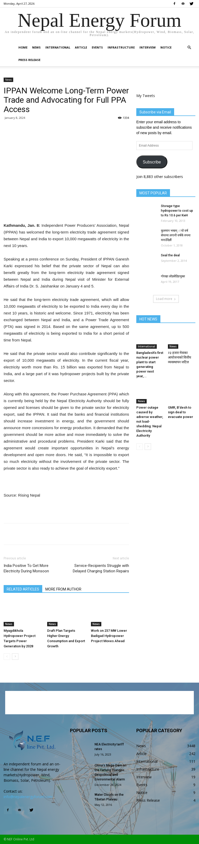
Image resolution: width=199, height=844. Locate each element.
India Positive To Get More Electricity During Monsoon (26, 568)
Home (22, 47)
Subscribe (152, 162)
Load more (166, 299)
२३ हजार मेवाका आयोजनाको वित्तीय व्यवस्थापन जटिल (179, 357)
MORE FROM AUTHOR (63, 589)
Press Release (29, 60)
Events (97, 47)
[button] (189, 47)
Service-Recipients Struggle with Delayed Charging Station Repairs (101, 568)
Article (81, 47)
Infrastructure (121, 47)
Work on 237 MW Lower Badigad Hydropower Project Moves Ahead (109, 636)
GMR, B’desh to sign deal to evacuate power (180, 412)
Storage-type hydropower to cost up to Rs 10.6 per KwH (177, 210)
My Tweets (145, 95)
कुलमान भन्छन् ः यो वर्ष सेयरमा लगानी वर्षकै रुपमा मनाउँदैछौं (175, 235)
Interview (147, 47)
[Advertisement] (66, 209)
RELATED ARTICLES (23, 589)
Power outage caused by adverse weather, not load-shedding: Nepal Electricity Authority (149, 421)
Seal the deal (170, 255)
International (57, 47)
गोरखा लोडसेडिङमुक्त (173, 276)
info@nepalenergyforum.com (28, 796)
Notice (166, 47)
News (36, 47)
